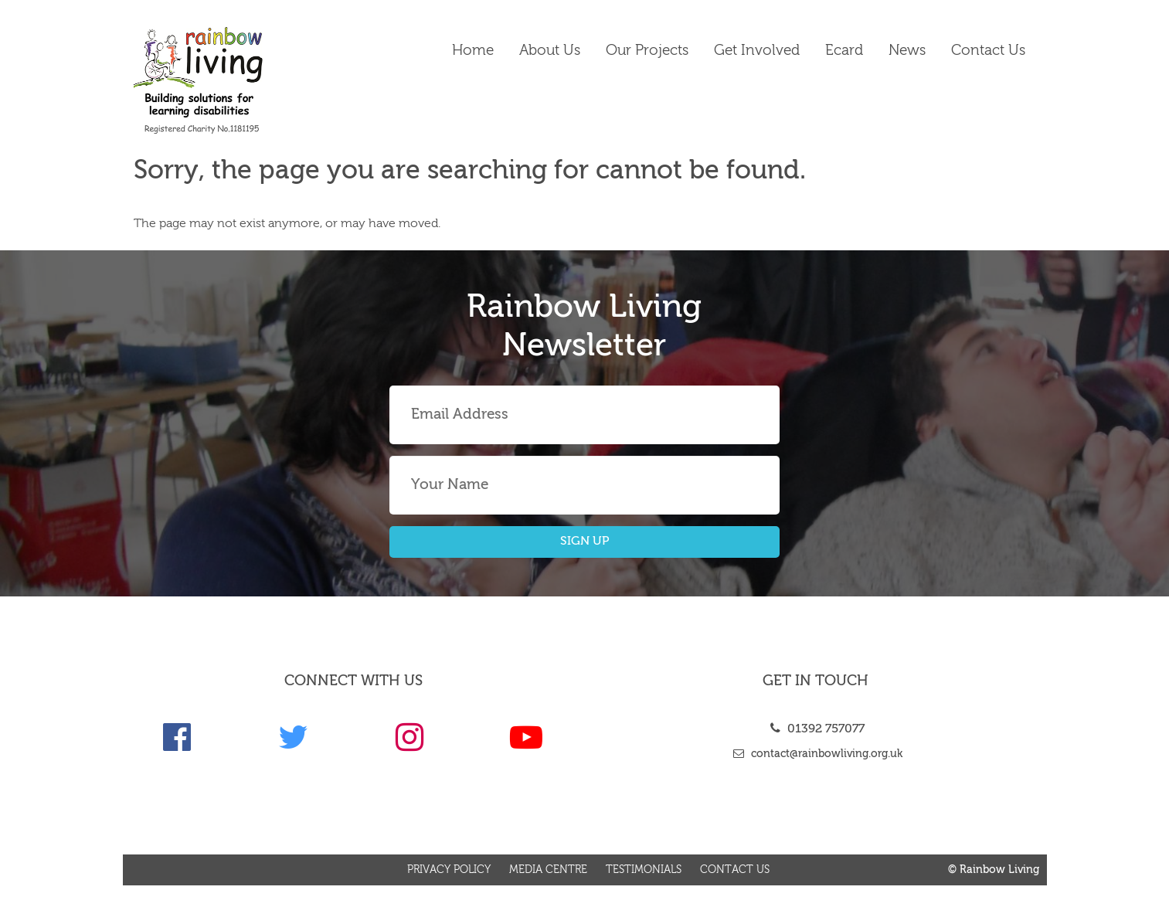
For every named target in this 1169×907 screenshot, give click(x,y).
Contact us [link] (988, 50)
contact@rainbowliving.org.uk (815, 754)
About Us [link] (549, 50)
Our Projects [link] (647, 50)
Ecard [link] (844, 50)
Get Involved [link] (757, 50)
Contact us (735, 870)
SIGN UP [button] (584, 541)
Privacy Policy (449, 870)
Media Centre (548, 870)
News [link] (907, 50)
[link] (238, 80)
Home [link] (473, 50)
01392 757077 (815, 729)
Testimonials (643, 870)
